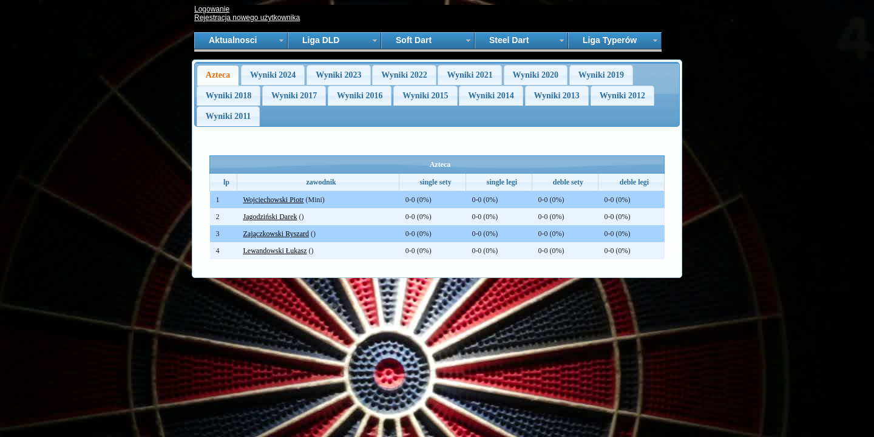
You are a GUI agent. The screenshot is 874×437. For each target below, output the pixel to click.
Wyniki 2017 (294, 95)
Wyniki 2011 (228, 116)
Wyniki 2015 (425, 95)
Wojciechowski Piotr (273, 199)
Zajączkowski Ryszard (276, 233)
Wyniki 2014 (490, 95)
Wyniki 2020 (535, 75)
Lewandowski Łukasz (275, 250)
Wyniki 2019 (601, 75)
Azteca (218, 75)
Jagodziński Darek (270, 216)
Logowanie (211, 9)
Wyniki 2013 (557, 95)
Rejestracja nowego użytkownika (247, 17)
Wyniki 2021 (469, 75)
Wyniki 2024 (273, 75)
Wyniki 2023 (338, 75)
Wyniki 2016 (359, 95)
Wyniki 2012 (622, 95)
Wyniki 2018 (228, 95)
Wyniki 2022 (404, 75)
